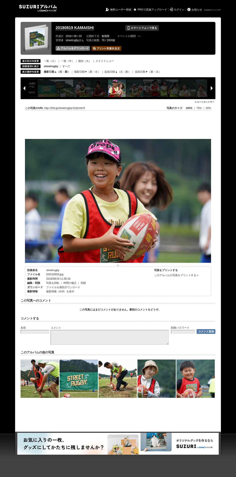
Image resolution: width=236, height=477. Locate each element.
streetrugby (52, 270)
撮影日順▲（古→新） (57, 71)
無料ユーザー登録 (120, 9)
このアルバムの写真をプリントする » (176, 275)
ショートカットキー (204, 102)
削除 (83, 282)
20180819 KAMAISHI (75, 28)
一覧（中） (67, 61)
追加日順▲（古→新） (117, 71)
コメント (56, 327)
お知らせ (197, 9)
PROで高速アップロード (152, 9)
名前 (23, 327)
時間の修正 (70, 282)
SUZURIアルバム (38, 8)
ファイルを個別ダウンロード (63, 287)
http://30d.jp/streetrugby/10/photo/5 (64, 108)
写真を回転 (52, 282)
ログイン (179, 9)
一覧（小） (50, 61)
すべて (66, 66)
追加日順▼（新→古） (148, 71)
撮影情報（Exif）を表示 (60, 291)
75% (199, 108)
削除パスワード (180, 327)
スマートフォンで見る (142, 28)
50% (208, 108)
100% (189, 108)
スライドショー (104, 61)
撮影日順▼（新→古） (87, 71)
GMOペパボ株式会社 (213, 10)
